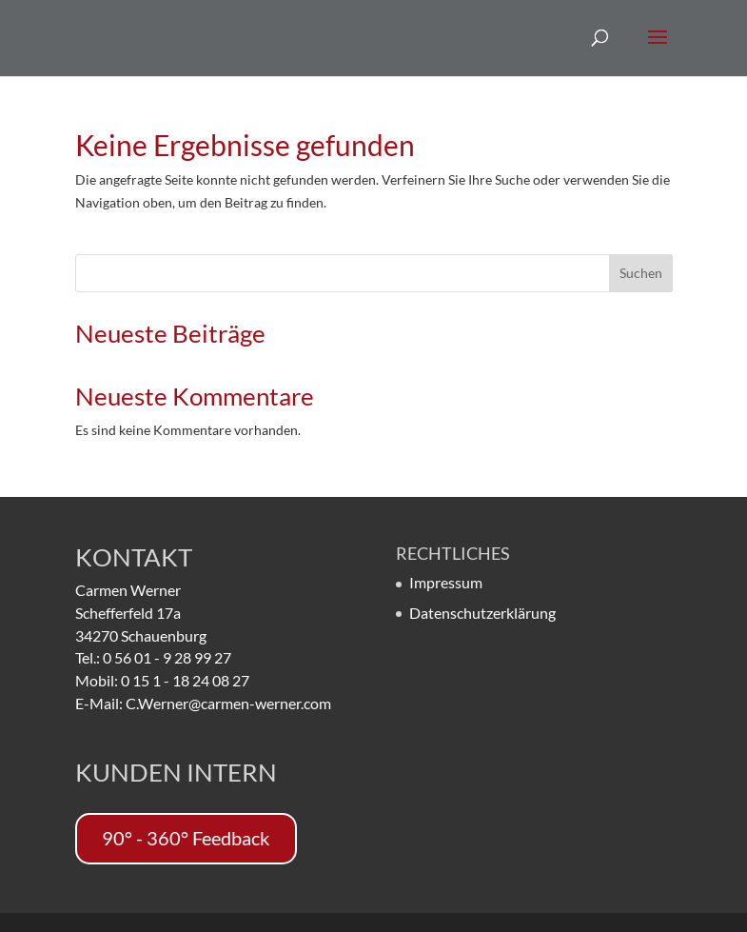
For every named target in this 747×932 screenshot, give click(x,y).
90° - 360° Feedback (185, 837)
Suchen (640, 273)
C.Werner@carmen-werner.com (228, 703)
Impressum (445, 582)
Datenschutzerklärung (482, 613)
